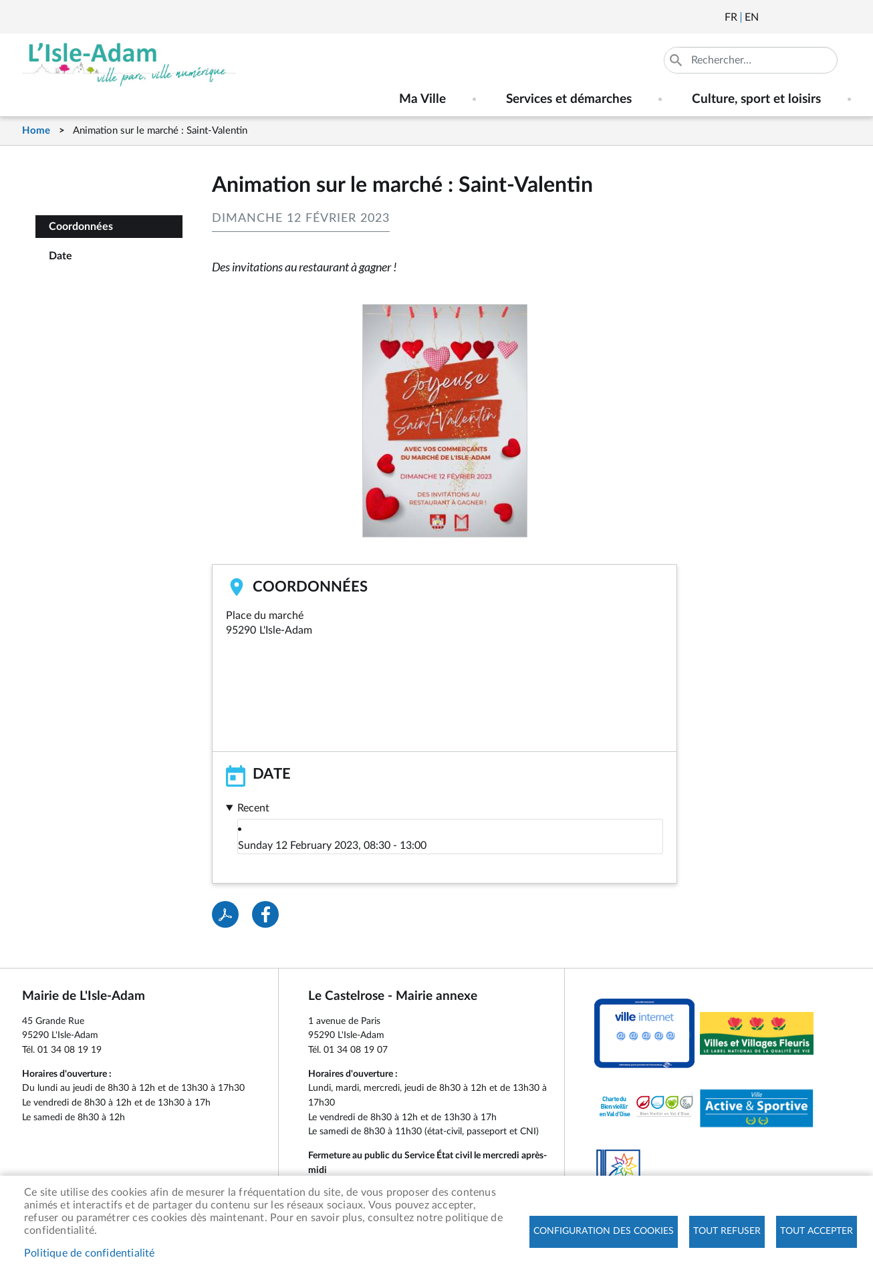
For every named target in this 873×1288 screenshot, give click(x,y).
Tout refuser (727, 1232)
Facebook (806, 17)
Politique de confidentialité (89, 1253)
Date (60, 256)
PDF (225, 914)
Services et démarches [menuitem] (569, 99)
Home (36, 131)
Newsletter (770, 17)
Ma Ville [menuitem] (422, 99)
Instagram (842, 17)
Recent (253, 808)
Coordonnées (81, 226)
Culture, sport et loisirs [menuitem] (756, 99)
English (752, 17)
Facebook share (265, 914)
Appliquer (677, 60)
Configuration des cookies (603, 1232)
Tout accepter (816, 1232)
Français (731, 17)
